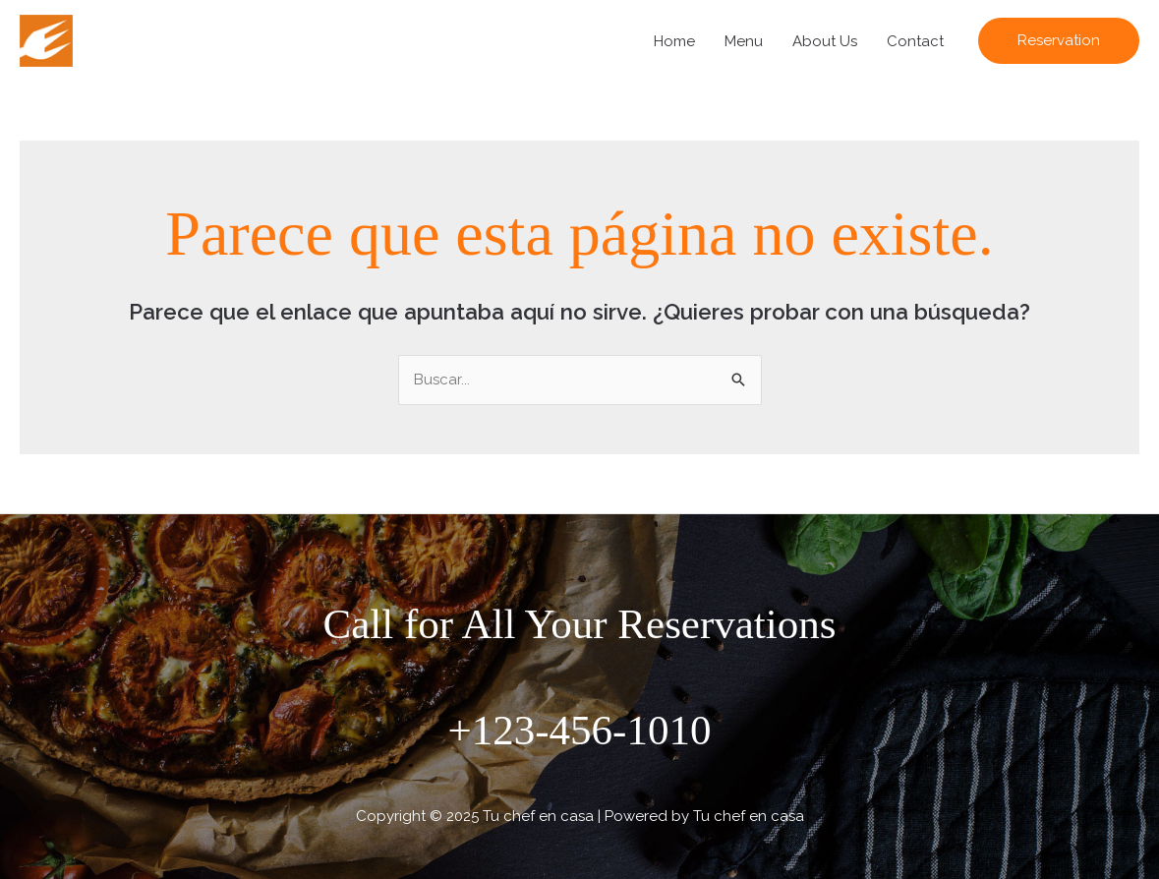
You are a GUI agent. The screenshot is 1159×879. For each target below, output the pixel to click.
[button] (1058, 41)
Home (674, 41)
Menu (743, 41)
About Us (824, 41)
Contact (915, 41)
